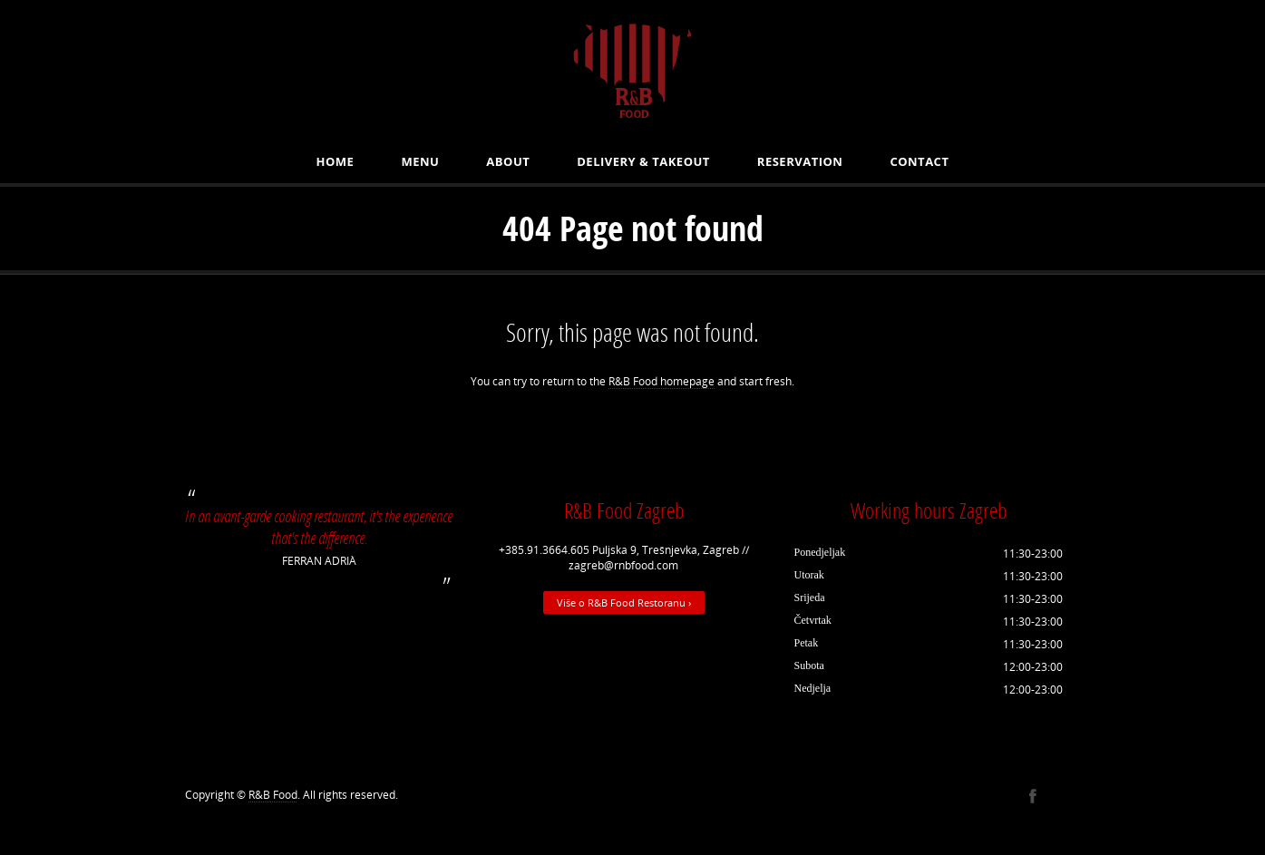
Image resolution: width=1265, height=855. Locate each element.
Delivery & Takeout (643, 161)
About (508, 161)
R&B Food (272, 794)
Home (335, 161)
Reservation (800, 161)
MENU (420, 161)
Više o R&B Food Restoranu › (624, 602)
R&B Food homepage (661, 381)
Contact (919, 161)
